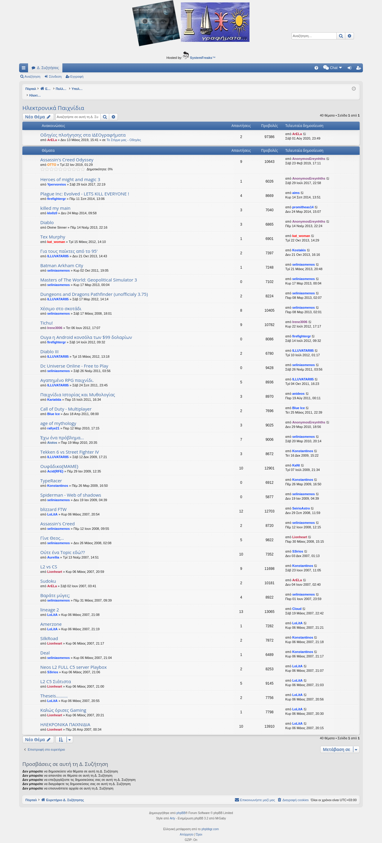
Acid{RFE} (55, 465)
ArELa (52, 133)
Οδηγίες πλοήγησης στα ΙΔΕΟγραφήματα (83, 128)
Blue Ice (53, 407)
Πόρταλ (31, 89)
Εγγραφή (77, 76)
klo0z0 (52, 207)
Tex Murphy (52, 230)
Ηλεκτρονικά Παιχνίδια (53, 101)
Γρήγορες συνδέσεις (24, 69)
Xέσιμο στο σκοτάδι (60, 302)
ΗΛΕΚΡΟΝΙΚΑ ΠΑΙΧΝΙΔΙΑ (65, 718)
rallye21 (53, 422)
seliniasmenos (58, 264)
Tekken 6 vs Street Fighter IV (69, 446)
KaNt (296, 459)
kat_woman (56, 235)
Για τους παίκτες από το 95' (69, 245)
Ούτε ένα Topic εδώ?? (62, 546)
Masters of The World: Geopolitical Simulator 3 (88, 273)
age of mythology (58, 417)
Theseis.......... (54, 689)
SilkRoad (49, 632)
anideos (298, 387)
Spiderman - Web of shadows (70, 489)
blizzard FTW (53, 503)
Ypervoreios (56, 178)
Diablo (47, 216)
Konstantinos (302, 444)
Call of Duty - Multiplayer (66, 403)
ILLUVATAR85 (58, 250)
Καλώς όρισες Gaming (63, 704)
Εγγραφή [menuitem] (359, 69)
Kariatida (54, 393)
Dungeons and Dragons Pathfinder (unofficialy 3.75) (94, 288)
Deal (45, 646)
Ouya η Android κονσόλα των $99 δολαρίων (86, 331)
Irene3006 (54, 321)
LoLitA (52, 508)
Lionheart (299, 531)
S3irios (297, 545)
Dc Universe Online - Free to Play (74, 359)
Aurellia (53, 551)
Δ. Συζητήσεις (48, 68)
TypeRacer (51, 474)
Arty (172, 812)
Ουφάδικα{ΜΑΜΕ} (59, 460)
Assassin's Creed (57, 517)
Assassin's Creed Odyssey (66, 153)
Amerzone (51, 618)
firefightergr (56, 192)
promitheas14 (303, 201)
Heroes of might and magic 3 (70, 173)
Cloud (296, 602)
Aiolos (52, 436)
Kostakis (299, 244)
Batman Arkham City (61, 259)
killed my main (55, 202)
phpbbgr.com (210, 822)
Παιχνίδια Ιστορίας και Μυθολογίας (77, 388)
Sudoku (48, 575)
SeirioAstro (301, 502)
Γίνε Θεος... (52, 532)
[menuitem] (265, 67)
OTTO (51, 158)
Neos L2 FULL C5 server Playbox (73, 661)
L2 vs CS (48, 560)
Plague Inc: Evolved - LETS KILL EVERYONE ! (84, 187)
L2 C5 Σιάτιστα (55, 675)
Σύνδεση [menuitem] (351, 69)
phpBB (180, 806)
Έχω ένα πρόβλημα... (62, 431)
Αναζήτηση (32, 76)
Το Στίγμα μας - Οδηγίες (124, 133)
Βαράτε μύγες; (55, 589)
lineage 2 (49, 603)
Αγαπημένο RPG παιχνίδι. (67, 374)
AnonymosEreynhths (308, 152)
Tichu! (46, 316)
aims (296, 186)
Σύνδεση (55, 76)
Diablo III (49, 345)
